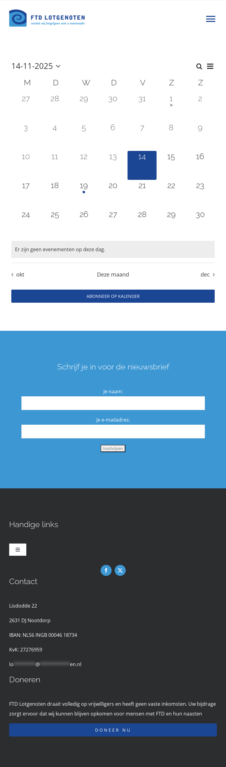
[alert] (113, 249)
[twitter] (120, 570)
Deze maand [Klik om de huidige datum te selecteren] (113, 274)
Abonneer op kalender (113, 296)
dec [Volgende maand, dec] (205, 274)
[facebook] (106, 570)
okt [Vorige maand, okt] (20, 274)
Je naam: (113, 391)
